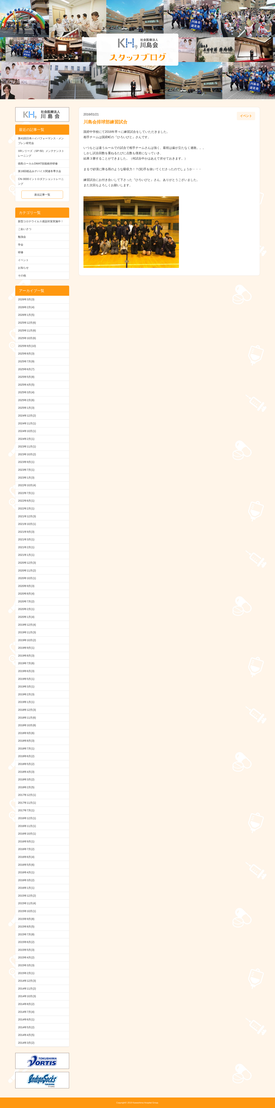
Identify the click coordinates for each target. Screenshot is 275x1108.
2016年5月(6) (26, 864)
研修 (20, 252)
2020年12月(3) (27, 562)
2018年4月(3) (26, 771)
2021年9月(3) (26, 531)
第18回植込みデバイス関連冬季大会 (39, 171)
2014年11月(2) (27, 988)
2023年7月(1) (26, 469)
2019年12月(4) (27, 624)
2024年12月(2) (27, 415)
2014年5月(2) (26, 1027)
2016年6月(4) (26, 856)
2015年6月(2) (26, 942)
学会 (20, 244)
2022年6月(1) (26, 500)
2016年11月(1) (27, 826)
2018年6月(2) (26, 756)
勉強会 (22, 236)
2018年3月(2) (26, 779)
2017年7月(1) (26, 810)
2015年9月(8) (26, 918)
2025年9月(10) (27, 345)
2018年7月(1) (26, 748)
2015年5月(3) (26, 949)
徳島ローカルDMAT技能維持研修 (38, 163)
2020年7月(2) (26, 601)
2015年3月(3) (26, 965)
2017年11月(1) (27, 802)
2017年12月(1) (27, 794)
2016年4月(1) (26, 872)
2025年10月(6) (27, 338)
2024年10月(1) (27, 431)
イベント (23, 260)
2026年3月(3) (26, 299)
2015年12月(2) (27, 895)
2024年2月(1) (26, 438)
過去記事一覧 (42, 194)
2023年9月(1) (26, 461)
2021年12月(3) (27, 516)
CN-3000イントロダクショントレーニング (41, 181)
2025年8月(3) (26, 353)
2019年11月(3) (27, 632)
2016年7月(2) (26, 849)
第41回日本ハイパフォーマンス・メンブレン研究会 (41, 141)
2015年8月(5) (26, 926)
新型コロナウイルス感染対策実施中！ (40, 221)
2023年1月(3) (26, 477)
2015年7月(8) (26, 934)
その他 (22, 275)
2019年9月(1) (26, 647)
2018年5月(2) (26, 764)
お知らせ (23, 267)
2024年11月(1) (27, 423)
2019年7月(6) (26, 663)
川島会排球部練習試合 (105, 121)
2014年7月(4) (26, 1011)
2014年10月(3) (27, 996)
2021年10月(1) (27, 523)
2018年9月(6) (26, 733)
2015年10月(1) (27, 911)
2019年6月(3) (26, 671)
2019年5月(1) (26, 678)
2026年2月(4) (26, 307)
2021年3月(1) (26, 539)
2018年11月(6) (27, 717)
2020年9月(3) (26, 585)
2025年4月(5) (26, 384)
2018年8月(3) (26, 740)
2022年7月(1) (26, 493)
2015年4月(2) (26, 957)
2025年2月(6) (26, 400)
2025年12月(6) (27, 322)
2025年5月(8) (26, 376)
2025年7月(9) (26, 361)
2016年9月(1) (26, 841)
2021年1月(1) (26, 554)
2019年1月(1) (26, 701)
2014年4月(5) (26, 1034)
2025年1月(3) (26, 407)
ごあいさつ (24, 228)
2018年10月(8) (27, 725)
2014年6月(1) (26, 1019)
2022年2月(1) (26, 508)
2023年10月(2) (27, 454)
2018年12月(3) (27, 709)
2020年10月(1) (27, 578)
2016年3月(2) (26, 880)
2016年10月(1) (27, 833)
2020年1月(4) (26, 616)
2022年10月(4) (27, 485)
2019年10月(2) (27, 640)
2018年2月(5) (26, 787)
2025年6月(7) (26, 369)
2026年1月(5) (26, 314)
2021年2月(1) (26, 547)
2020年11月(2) (27, 570)
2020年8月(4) (26, 593)
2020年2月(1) (26, 609)
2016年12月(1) (27, 818)
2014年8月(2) (26, 1004)
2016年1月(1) (26, 887)
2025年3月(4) (26, 392)
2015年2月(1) (26, 973)
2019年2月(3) (26, 694)
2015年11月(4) (27, 903)
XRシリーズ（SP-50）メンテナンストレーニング (41, 153)
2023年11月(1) (27, 446)
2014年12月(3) (27, 980)
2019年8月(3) (26, 655)
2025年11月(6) (27, 330)
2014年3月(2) (26, 1042)
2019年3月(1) (26, 686)
